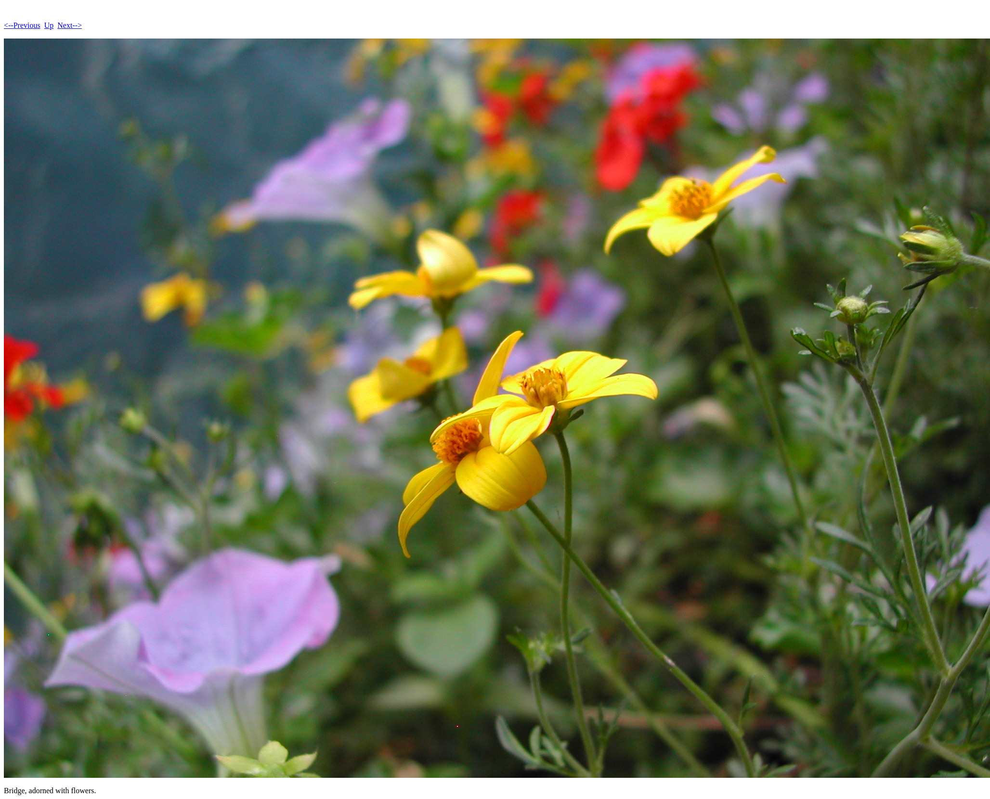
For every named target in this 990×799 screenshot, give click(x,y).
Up (49, 25)
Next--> (69, 25)
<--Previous (22, 25)
